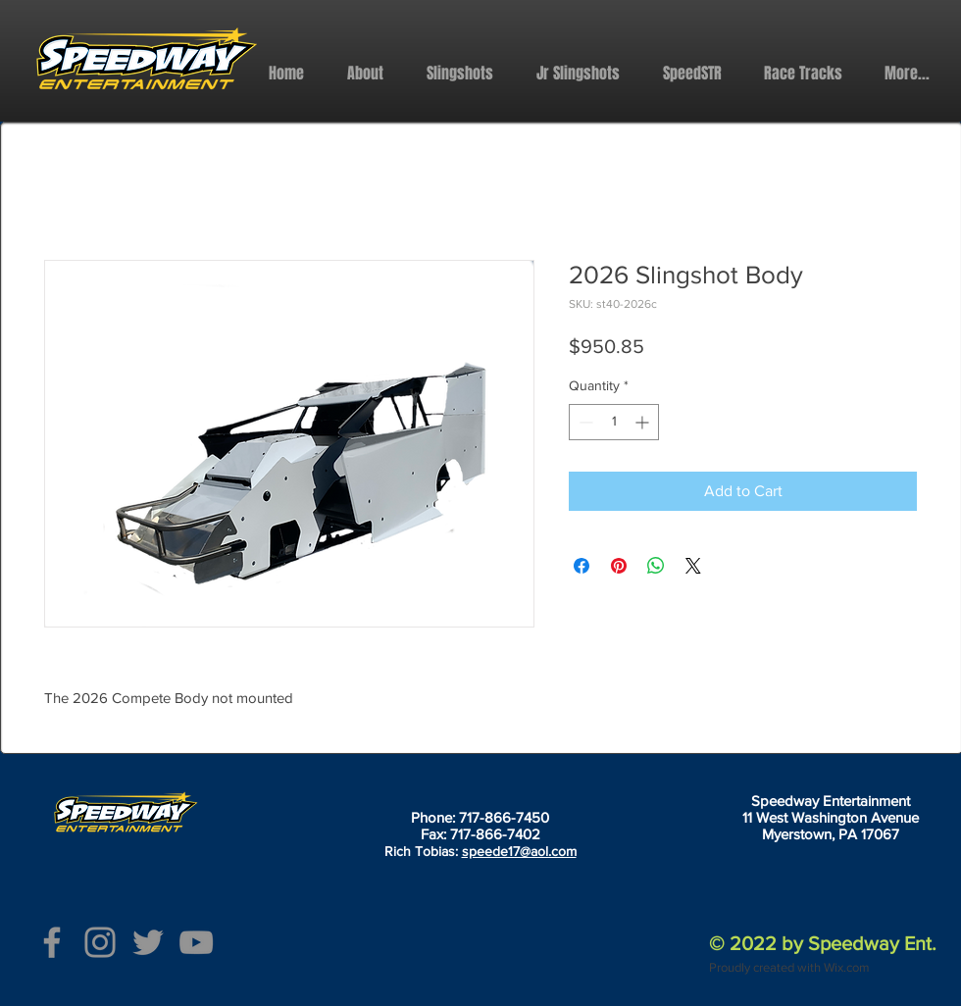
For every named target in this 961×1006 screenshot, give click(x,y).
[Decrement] (584, 422)
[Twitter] (148, 942)
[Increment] (644, 422)
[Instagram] (100, 942)
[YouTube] (196, 942)
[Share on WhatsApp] (656, 566)
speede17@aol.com (519, 851)
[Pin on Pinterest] (619, 566)
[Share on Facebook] (581, 566)
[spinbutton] (614, 422)
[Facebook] (52, 942)
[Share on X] (693, 566)
